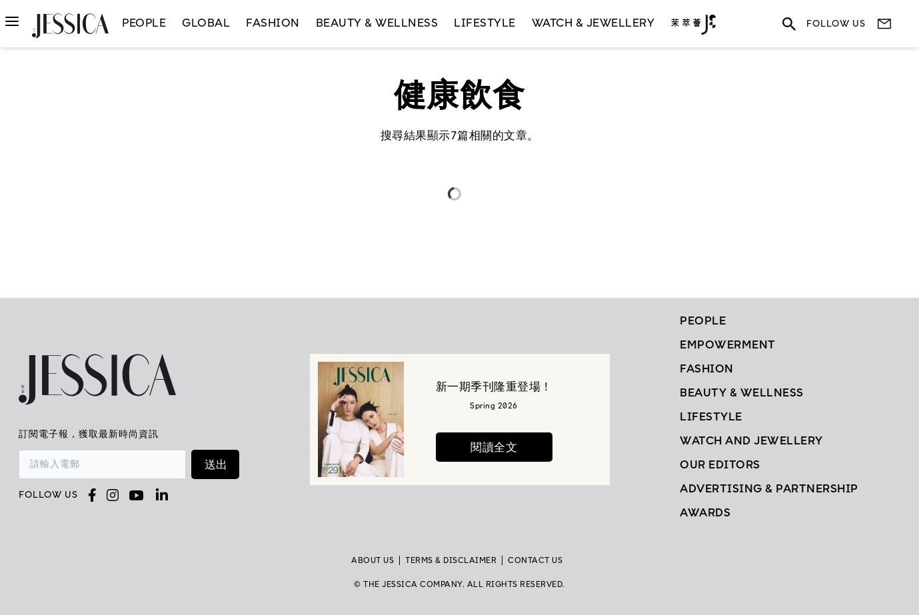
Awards (705, 512)
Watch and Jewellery (751, 440)
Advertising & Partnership (769, 488)
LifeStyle (485, 22)
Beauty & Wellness (377, 22)
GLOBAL (206, 22)
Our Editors (720, 464)
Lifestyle (711, 416)
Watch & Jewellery (593, 22)
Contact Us (535, 560)
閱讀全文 (493, 447)
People (144, 22)
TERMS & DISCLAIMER (450, 560)
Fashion (273, 22)
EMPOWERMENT (728, 344)
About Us (372, 560)
